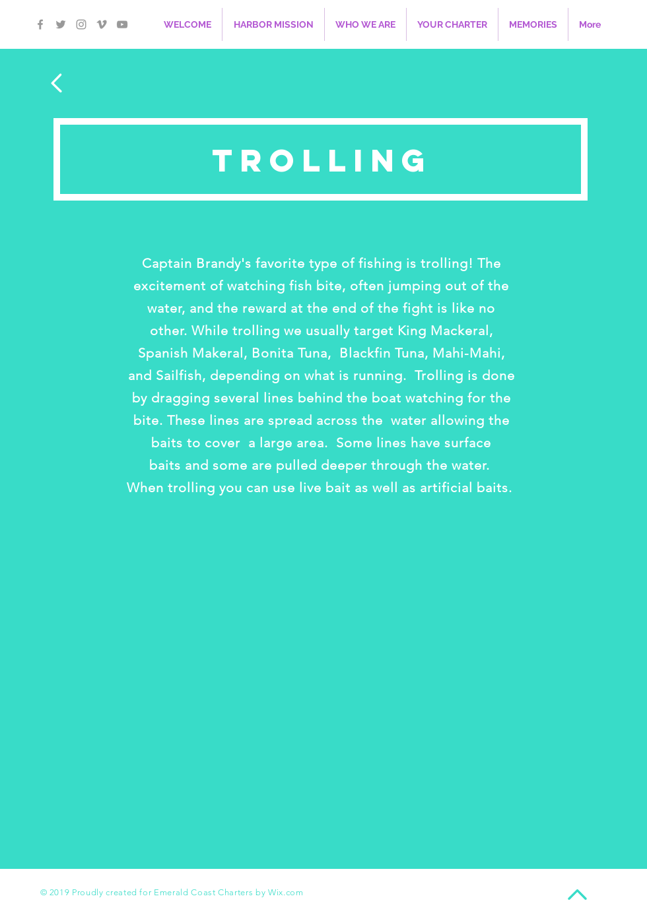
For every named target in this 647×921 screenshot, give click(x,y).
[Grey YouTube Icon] (122, 24)
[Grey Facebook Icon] (40, 24)
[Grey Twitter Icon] (60, 24)
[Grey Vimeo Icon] (101, 24)
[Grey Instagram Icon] (81, 24)
